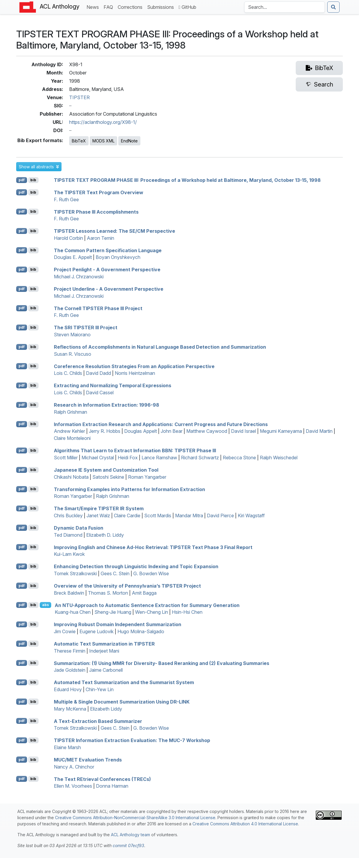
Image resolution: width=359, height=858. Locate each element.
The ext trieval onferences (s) (102, 779)
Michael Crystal (98, 457)
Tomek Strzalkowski (75, 573)
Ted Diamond (68, 535)
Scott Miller (66, 457)
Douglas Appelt (140, 431)
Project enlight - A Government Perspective (107, 269)
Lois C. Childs (68, 373)
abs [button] (45, 605)
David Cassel (100, 392)
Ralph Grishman (70, 412)
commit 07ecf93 (128, 845)
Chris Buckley (68, 515)
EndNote (129, 140)
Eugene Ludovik (96, 631)
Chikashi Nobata (71, 477)
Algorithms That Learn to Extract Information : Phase (135, 450)
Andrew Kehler (69, 431)
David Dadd (98, 373)
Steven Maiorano (72, 334)
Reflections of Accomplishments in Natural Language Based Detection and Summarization (160, 347)
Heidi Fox (128, 457)
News (94, 6)
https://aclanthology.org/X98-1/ (103, 122)
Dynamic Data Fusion (78, 528)
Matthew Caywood (206, 431)
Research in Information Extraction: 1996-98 (106, 405)
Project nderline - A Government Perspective (108, 289)
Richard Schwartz (200, 457)
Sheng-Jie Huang (112, 612)
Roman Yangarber (147, 477)
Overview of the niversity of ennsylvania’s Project (127, 586)
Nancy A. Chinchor (74, 767)
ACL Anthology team (130, 834)
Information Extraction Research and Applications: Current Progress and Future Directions (161, 424)
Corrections (131, 6)
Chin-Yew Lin (100, 689)
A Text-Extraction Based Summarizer (98, 721)
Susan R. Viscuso (72, 354)
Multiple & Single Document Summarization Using (122, 702)
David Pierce (220, 515)
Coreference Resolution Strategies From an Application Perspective (134, 366)
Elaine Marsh (67, 747)
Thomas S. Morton (108, 593)
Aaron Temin (100, 238)
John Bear (171, 431)
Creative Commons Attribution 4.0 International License (245, 823)
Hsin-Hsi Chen (187, 612)
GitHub (187, 7)
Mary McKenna (70, 709)
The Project (85, 327)
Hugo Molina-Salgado (140, 631)
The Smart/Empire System (99, 508)
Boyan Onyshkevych (118, 257)
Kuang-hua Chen (73, 612)
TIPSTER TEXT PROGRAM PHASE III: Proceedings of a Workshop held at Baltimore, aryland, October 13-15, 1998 (187, 180)
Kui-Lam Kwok (69, 554)
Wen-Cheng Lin (151, 612)
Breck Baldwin (69, 593)
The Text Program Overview (98, 192)
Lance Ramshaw (159, 457)
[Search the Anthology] (284, 7)
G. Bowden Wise (151, 573)
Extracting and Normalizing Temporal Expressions (112, 385)
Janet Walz (98, 515)
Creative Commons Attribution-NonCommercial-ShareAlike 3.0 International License (135, 817)
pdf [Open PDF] (22, 180)
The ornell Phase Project (98, 308)
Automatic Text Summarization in (104, 644)
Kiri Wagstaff (251, 515)
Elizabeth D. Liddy (105, 535)
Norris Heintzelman (135, 373)
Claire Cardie (127, 515)
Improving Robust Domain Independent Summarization (117, 624)
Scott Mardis (157, 515)
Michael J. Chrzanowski (79, 277)
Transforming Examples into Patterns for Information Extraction (129, 489)
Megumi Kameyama (281, 431)
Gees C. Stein (115, 573)
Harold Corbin (68, 238)
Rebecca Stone (239, 457)
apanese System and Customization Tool (106, 470)
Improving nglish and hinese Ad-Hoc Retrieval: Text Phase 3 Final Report (153, 547)
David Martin (319, 431)
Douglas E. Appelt (73, 257)
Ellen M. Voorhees (73, 786)
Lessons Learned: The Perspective (114, 231)
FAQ (109, 6)
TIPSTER (79, 97)
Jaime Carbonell (106, 670)
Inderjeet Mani (104, 651)
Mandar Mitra (189, 515)
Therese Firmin (69, 651)
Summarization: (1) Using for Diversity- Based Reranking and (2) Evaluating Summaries (161, 663)
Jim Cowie (65, 631)
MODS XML (103, 140)
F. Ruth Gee (66, 199)
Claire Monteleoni (72, 438)
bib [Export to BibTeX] (33, 180)
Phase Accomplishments (96, 211)
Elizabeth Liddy (106, 709)
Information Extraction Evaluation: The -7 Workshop (132, 740)
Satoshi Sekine (108, 477)
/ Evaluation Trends (88, 760)
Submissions (161, 6)
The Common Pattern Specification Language (108, 250)
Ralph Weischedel (278, 457)
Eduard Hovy (68, 689)
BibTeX (79, 140)
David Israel (243, 431)
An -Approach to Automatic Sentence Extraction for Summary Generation (147, 605)
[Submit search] (333, 7)
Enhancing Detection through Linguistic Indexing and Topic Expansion (136, 566)
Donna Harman (112, 786)
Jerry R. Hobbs (104, 431)
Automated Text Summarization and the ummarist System (124, 682)
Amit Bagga (144, 593)
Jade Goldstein (69, 670)
